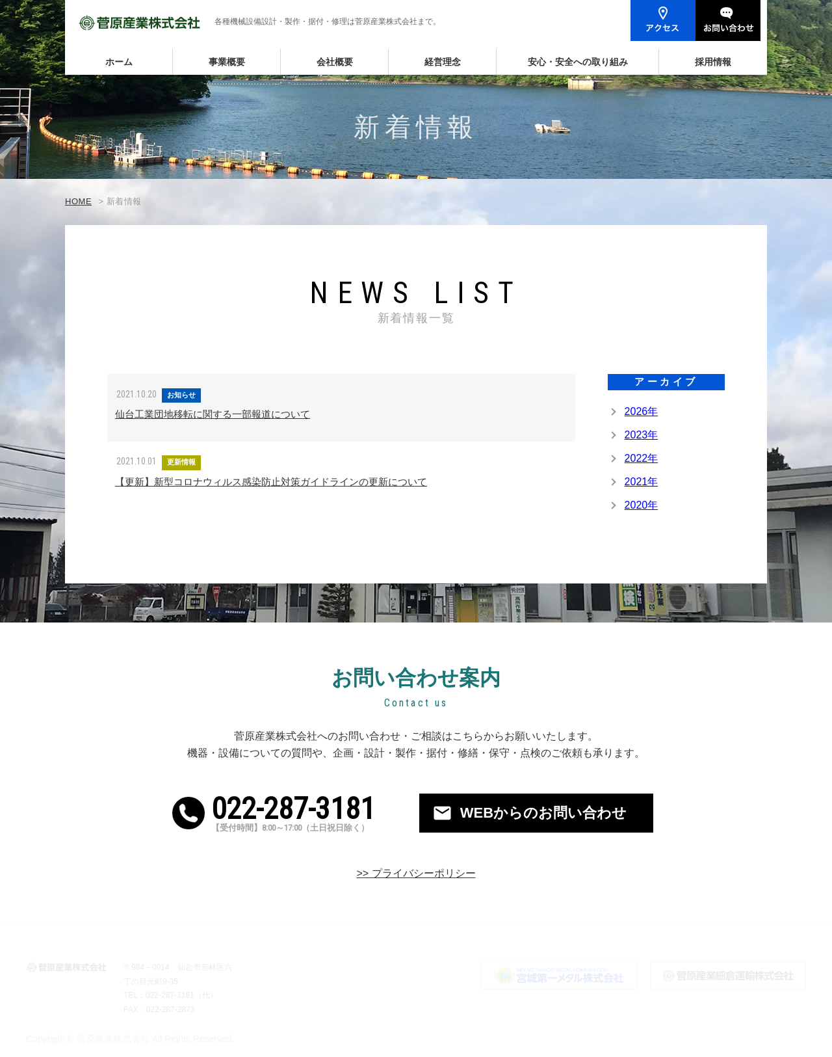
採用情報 (713, 62)
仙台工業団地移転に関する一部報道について (212, 414)
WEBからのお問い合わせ (543, 813)
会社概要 (335, 62)
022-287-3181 (308, 813)
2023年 (641, 434)
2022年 (641, 458)
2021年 (641, 481)
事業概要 (227, 62)
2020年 (641, 505)
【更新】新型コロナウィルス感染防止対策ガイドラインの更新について (271, 481)
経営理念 (442, 62)
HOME (78, 201)
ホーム (119, 62)
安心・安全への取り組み (578, 62)
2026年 (641, 411)
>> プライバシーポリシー (415, 873)
